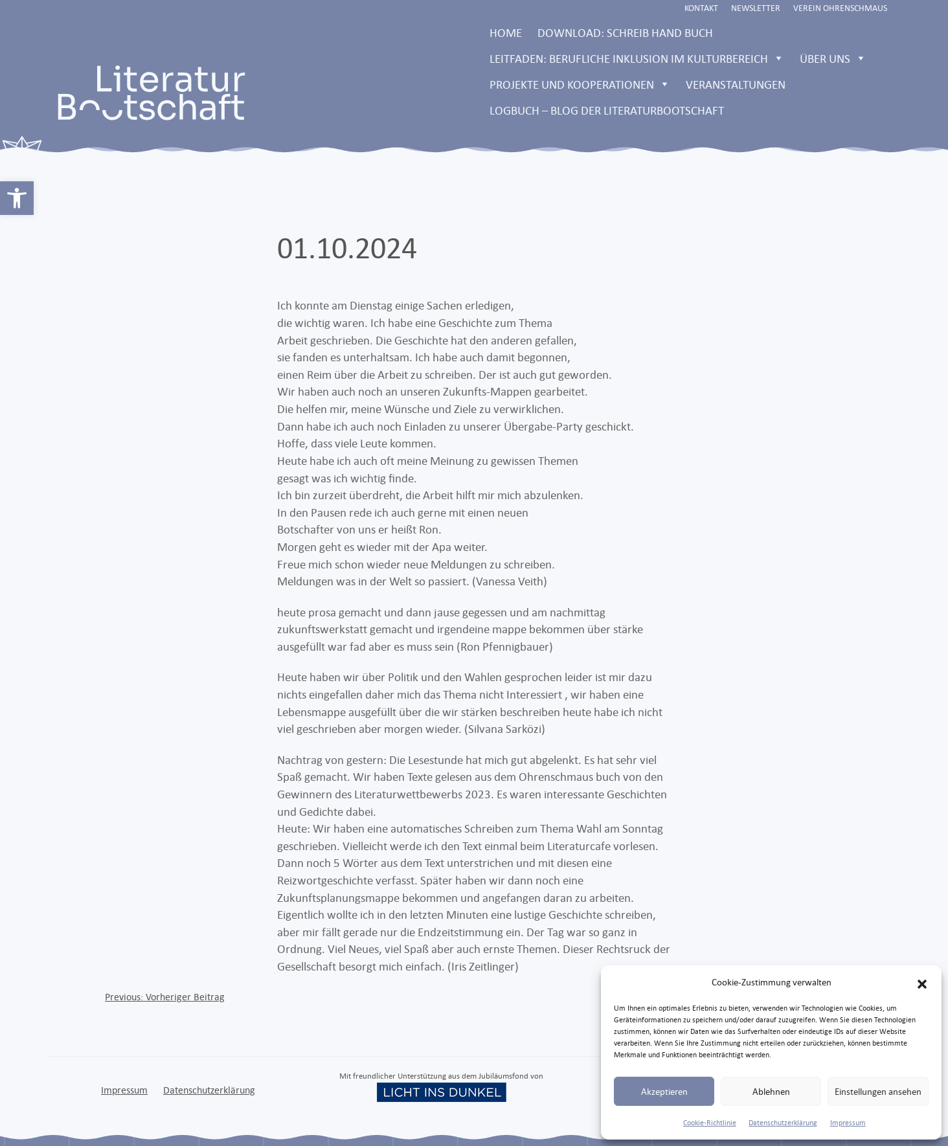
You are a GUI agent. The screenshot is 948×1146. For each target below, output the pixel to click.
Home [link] (506, 32)
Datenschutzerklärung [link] (783, 1122)
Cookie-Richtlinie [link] (709, 1122)
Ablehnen (771, 1091)
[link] (17, 198)
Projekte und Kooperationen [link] (580, 84)
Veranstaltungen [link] (735, 84)
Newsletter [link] (755, 8)
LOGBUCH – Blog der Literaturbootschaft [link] (607, 110)
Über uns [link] (833, 58)
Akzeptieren (664, 1091)
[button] (922, 982)
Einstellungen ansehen (878, 1091)
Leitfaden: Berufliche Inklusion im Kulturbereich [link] (637, 58)
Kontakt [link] (701, 8)
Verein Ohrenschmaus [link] (840, 8)
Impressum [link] (848, 1122)
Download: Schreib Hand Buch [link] (625, 32)
